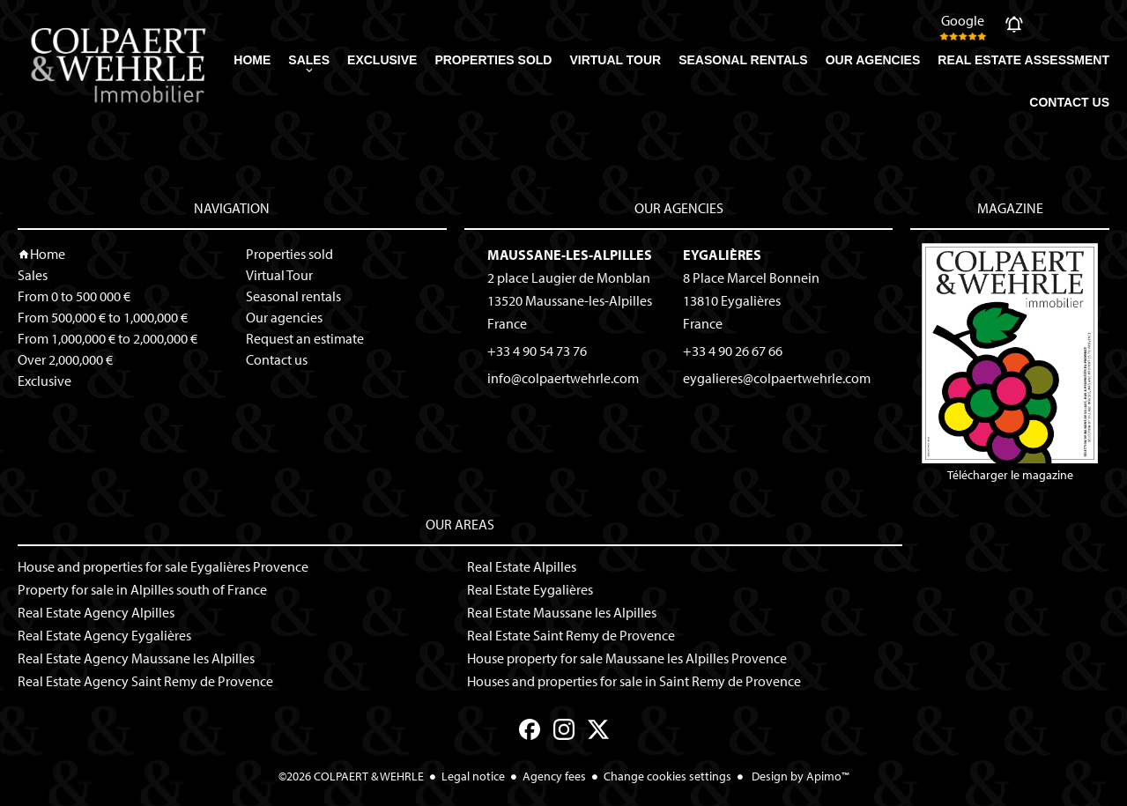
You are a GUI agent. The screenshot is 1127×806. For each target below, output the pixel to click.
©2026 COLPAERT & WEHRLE (351, 776)
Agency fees (554, 776)
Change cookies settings (667, 776)
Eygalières (722, 254)
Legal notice (473, 776)
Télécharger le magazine (1010, 363)
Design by (799, 776)
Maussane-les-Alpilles (569, 254)
